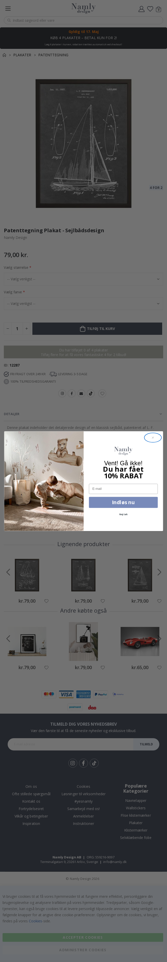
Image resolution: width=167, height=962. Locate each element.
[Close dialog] (152, 437)
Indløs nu (123, 502)
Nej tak (123, 514)
